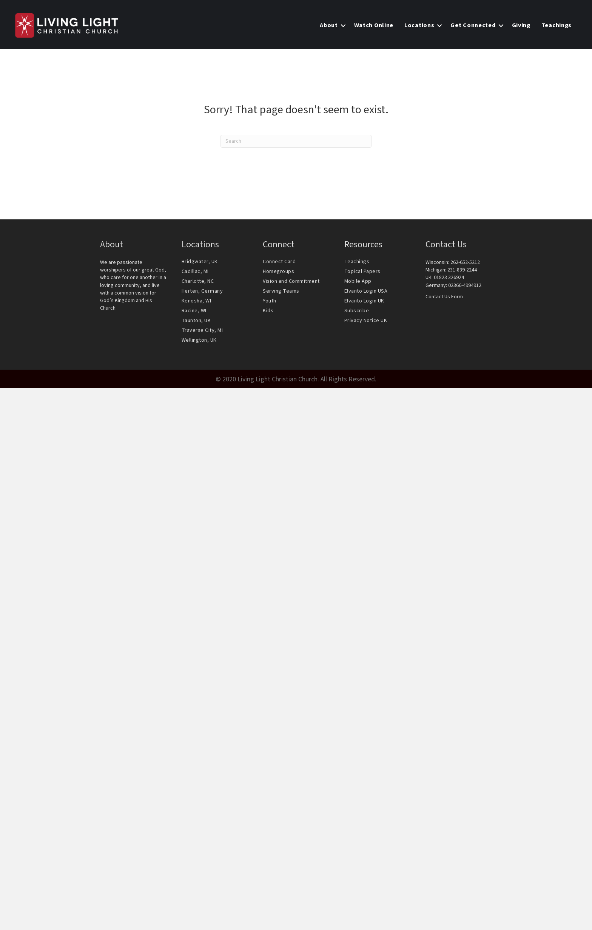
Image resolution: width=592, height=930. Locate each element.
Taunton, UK (196, 320)
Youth (269, 301)
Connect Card (279, 261)
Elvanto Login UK (364, 301)
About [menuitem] (329, 25)
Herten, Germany (202, 291)
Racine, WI (194, 311)
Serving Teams (281, 291)
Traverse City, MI (202, 330)
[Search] (296, 141)
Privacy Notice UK (365, 320)
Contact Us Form (444, 297)
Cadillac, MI (195, 271)
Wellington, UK (199, 340)
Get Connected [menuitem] (472, 25)
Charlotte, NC (198, 281)
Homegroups (278, 271)
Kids (268, 311)
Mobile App (358, 281)
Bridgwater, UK (200, 261)
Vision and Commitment (291, 281)
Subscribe (356, 311)
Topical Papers (362, 271)
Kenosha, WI (196, 301)
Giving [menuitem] (521, 25)
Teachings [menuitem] (556, 25)
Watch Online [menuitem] (373, 25)
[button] (343, 25)
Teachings (357, 261)
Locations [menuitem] (419, 25)
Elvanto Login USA (366, 291)
